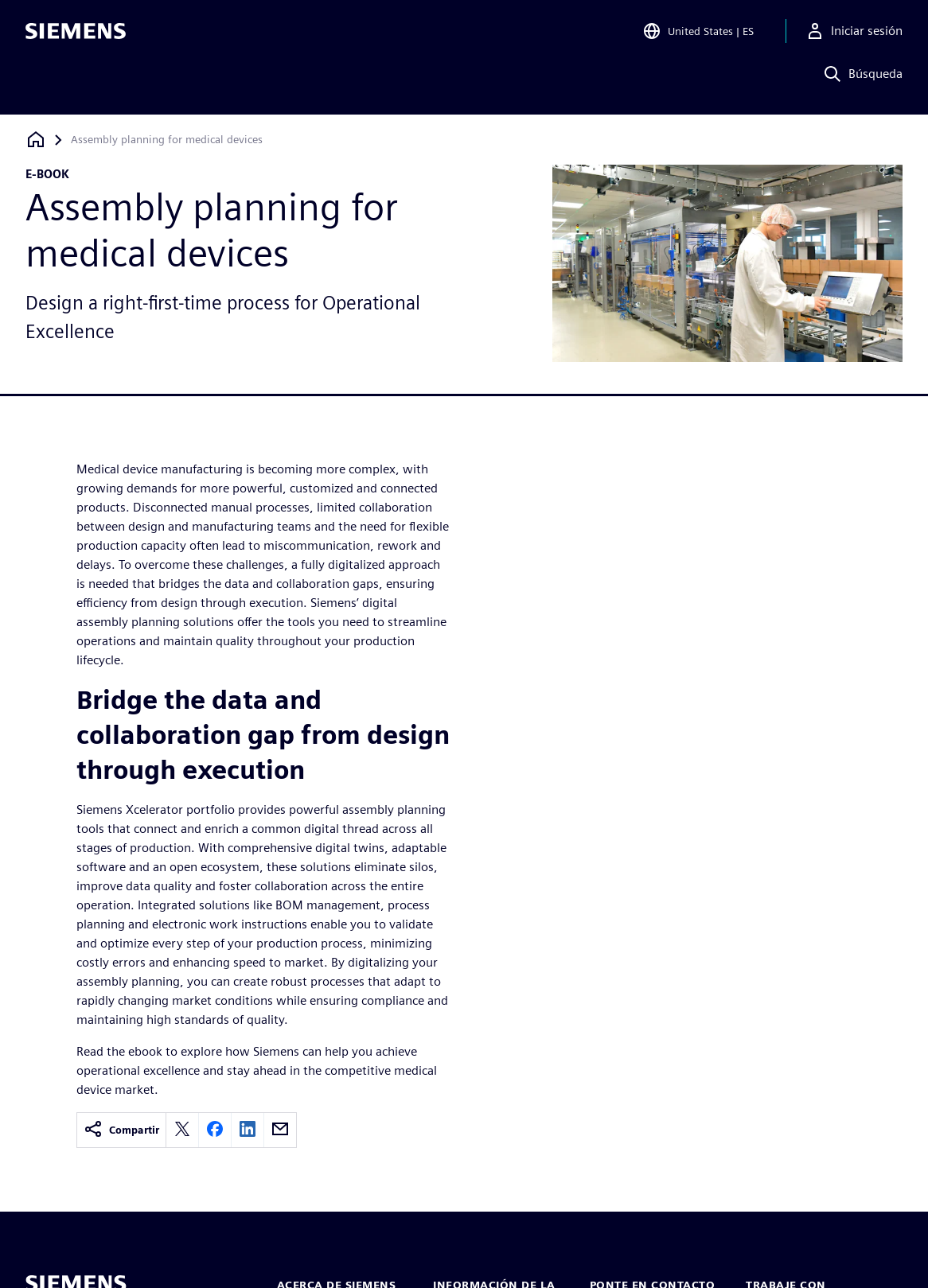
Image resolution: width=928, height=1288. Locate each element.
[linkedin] (247, 1130)
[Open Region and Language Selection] (698, 35)
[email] (280, 1130)
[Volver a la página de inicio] (35, 140)
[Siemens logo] (75, 35)
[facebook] (215, 1130)
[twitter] (182, 1130)
